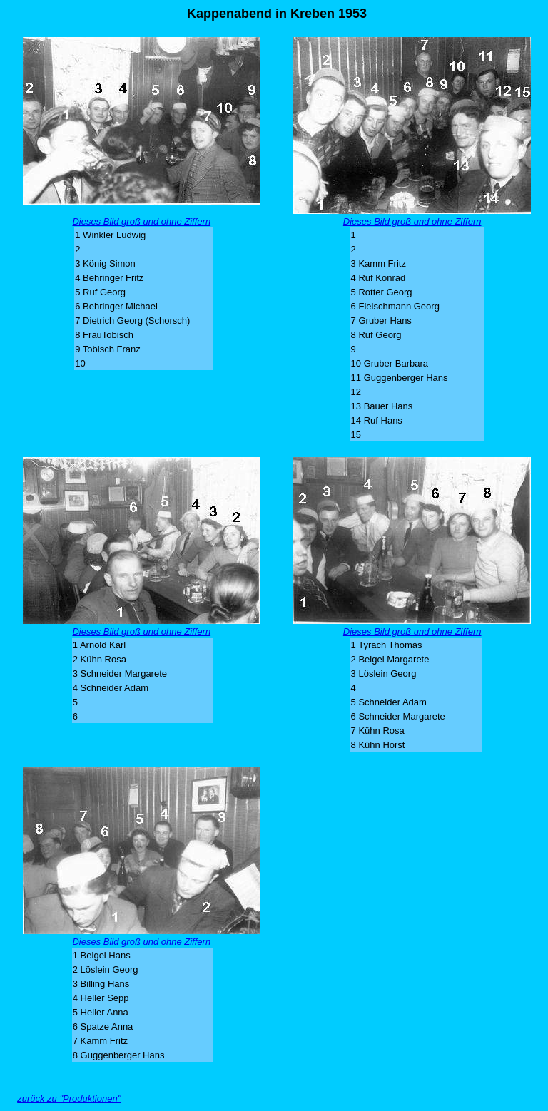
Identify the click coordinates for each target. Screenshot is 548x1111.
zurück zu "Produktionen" (69, 1098)
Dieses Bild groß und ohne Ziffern (141, 221)
